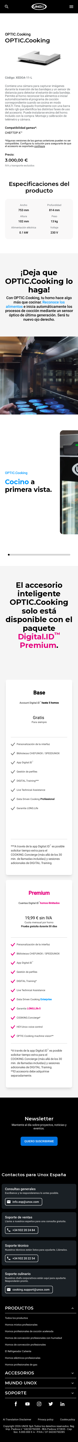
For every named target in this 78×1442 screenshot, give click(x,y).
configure (39, 146)
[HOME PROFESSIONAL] (39, 7)
